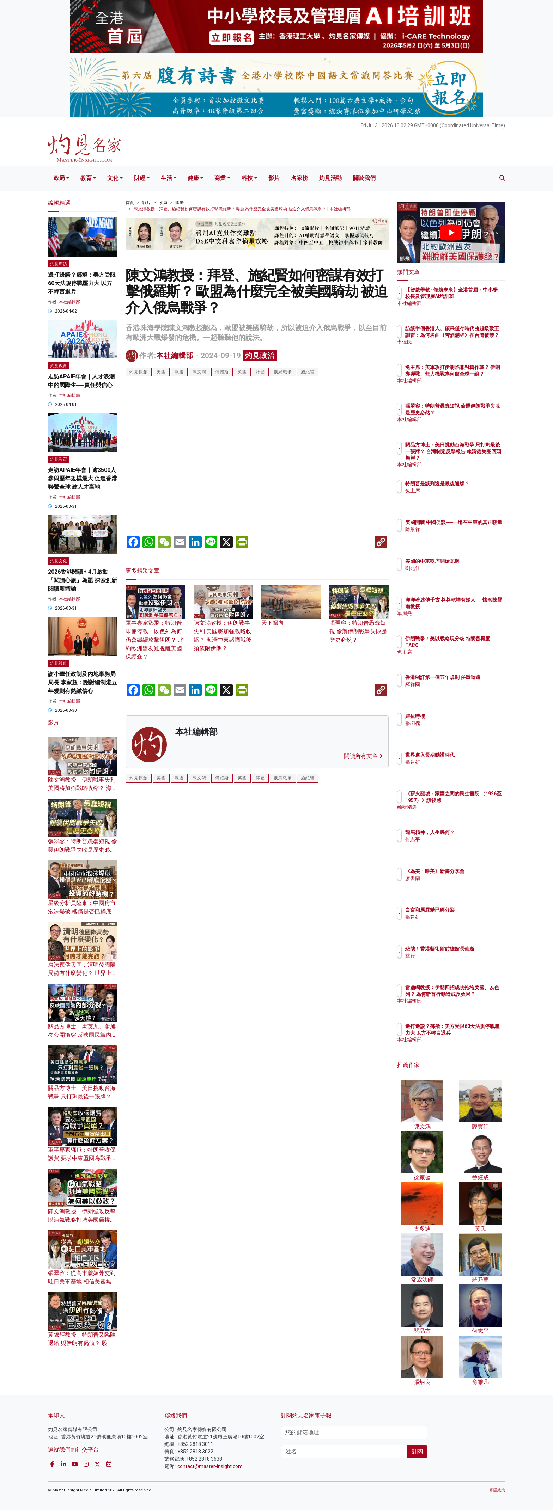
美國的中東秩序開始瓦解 (473, 561)
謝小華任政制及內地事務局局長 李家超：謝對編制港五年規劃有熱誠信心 (82, 682)
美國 (161, 371)
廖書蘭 (453, 884)
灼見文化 (58, 561)
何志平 (453, 839)
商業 (220, 178)
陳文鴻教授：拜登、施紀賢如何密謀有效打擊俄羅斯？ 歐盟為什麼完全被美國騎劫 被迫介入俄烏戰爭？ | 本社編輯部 (242, 209)
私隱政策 (497, 1490)
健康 (193, 178)
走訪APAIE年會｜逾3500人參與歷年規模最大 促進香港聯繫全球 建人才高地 (82, 478)
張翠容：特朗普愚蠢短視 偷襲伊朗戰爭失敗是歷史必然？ (359, 620)
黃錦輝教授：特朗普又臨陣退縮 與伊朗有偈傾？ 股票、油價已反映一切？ (82, 1343)
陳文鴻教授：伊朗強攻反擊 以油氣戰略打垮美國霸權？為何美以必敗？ (82, 1220)
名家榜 (299, 178)
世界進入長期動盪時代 (471, 755)
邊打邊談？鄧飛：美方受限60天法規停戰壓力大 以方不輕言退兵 (82, 283)
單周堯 (453, 619)
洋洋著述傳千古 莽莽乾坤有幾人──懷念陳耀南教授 (474, 606)
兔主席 (453, 497)
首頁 (130, 202)
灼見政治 (260, 355)
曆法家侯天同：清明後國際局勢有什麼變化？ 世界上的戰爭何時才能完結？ (82, 973)
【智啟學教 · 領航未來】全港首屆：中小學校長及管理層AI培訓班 (473, 296)
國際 (179, 202)
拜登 (260, 371)
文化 (113, 178)
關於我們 (364, 178)
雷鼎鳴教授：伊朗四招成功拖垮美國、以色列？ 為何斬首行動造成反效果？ (474, 994)
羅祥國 (453, 691)
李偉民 (453, 348)
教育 (86, 178)
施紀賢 (308, 371)
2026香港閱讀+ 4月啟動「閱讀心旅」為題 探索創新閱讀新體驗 (82, 580)
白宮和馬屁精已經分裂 (471, 910)
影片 (274, 178)
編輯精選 (456, 813)
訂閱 (417, 1451)
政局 (59, 178)
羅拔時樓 (456, 716)
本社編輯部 (174, 355)
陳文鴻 (199, 371)
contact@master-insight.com (210, 1466)
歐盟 (179, 371)
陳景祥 (453, 535)
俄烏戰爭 (283, 371)
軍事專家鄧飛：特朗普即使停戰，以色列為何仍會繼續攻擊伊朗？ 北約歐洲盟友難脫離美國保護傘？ (155, 629)
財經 (139, 178)
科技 (247, 178)
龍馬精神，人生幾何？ (471, 832)
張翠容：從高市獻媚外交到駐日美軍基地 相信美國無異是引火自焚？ (82, 1281)
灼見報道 (58, 663)
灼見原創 (138, 371)
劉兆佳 (453, 568)
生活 (166, 178)
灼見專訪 (58, 263)
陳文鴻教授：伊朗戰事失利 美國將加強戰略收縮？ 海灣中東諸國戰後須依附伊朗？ (223, 625)
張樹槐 (453, 723)
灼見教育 (58, 365)
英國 (242, 371)
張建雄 (453, 762)
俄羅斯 (222, 371)
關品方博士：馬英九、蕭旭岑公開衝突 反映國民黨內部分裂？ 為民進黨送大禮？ (82, 1035)
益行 (451, 962)
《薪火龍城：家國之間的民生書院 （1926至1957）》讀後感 (473, 800)
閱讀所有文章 (363, 756)
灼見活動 (330, 178)
